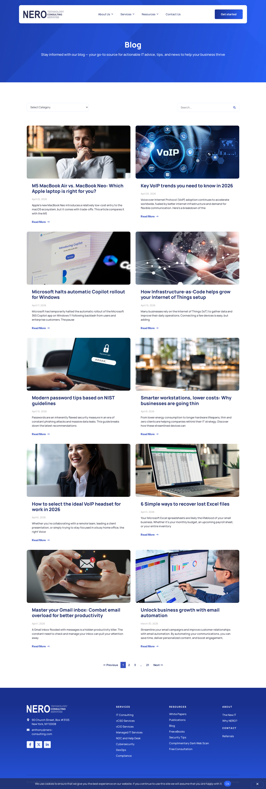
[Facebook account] (30, 744)
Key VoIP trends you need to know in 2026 (187, 185)
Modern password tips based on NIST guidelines (73, 400)
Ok (227, 784)
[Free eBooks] (195, 731)
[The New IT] (230, 715)
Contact (229, 728)
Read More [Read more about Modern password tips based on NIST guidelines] (39, 434)
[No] (257, 784)
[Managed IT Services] (142, 732)
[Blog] (195, 726)
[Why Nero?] (230, 721)
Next (158, 665)
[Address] (49, 722)
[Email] (49, 732)
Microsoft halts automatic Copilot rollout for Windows (78, 294)
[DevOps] (142, 750)
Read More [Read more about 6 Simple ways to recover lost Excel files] (148, 534)
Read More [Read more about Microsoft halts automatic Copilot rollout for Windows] (39, 328)
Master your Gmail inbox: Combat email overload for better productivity (76, 612)
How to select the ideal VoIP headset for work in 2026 (76, 506)
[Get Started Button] (229, 14)
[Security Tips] (195, 737)
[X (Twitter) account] (38, 744)
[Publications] (195, 720)
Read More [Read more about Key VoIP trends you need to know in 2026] (148, 216)
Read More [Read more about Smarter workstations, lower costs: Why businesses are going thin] (148, 434)
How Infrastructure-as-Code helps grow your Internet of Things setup (186, 294)
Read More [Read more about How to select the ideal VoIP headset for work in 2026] (39, 540)
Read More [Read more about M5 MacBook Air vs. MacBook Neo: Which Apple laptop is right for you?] (39, 222)
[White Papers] (195, 714)
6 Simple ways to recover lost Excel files (185, 504)
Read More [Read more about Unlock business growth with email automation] (148, 646)
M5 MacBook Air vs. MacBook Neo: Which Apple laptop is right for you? (77, 188)
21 (148, 664)
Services (123, 706)
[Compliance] (142, 756)
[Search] (234, 107)
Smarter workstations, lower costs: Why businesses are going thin (186, 400)
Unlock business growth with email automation (180, 612)
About (227, 706)
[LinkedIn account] (47, 744)
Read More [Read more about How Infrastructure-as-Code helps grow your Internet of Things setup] (148, 328)
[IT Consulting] (142, 715)
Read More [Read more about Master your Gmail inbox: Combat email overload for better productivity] (39, 646)
